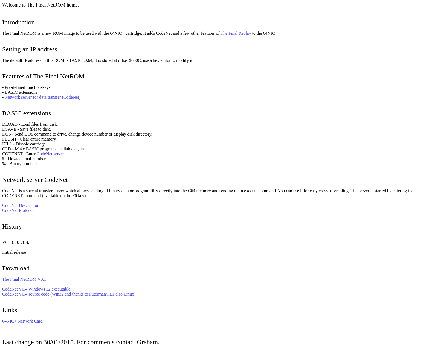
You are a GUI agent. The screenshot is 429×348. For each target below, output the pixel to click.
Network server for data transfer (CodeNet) (42, 97)
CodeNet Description (20, 205)
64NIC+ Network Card (22, 321)
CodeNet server (50, 153)
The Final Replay (236, 33)
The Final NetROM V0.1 (24, 279)
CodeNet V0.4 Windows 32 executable (36, 289)
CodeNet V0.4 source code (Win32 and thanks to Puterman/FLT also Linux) (68, 294)
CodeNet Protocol (18, 210)
